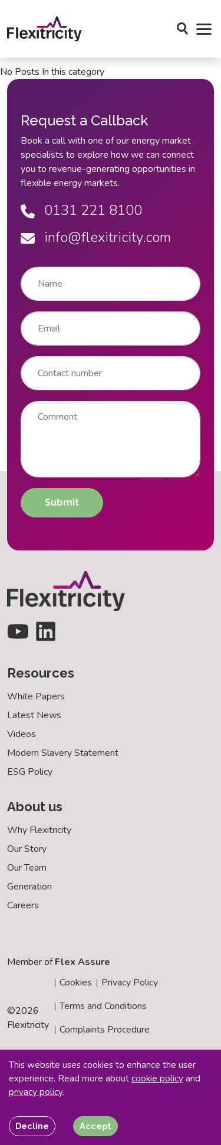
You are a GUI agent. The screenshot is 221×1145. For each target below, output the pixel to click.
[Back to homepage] (44, 29)
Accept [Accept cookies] (95, 1126)
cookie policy (157, 1078)
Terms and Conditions (103, 1006)
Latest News (34, 715)
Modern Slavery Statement (62, 752)
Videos (21, 734)
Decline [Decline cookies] (32, 1126)
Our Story (27, 848)
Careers (23, 905)
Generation (29, 886)
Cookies (76, 982)
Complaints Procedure (105, 1029)
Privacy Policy (129, 982)
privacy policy (35, 1092)
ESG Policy (29, 771)
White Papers (36, 696)
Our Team (27, 867)
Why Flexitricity (39, 830)
